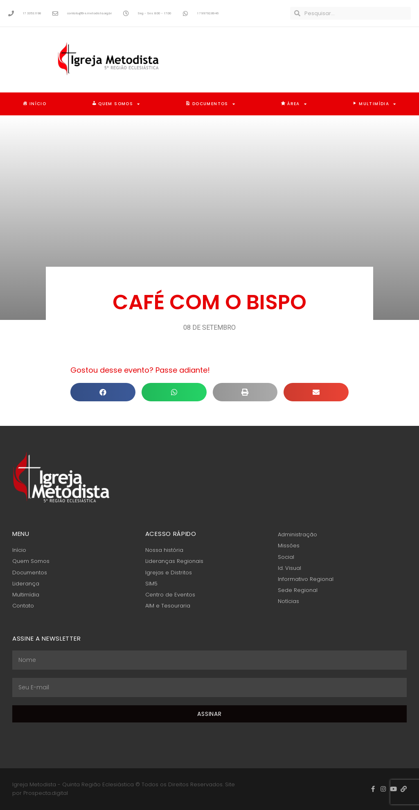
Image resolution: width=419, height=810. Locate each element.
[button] (102, 392)
